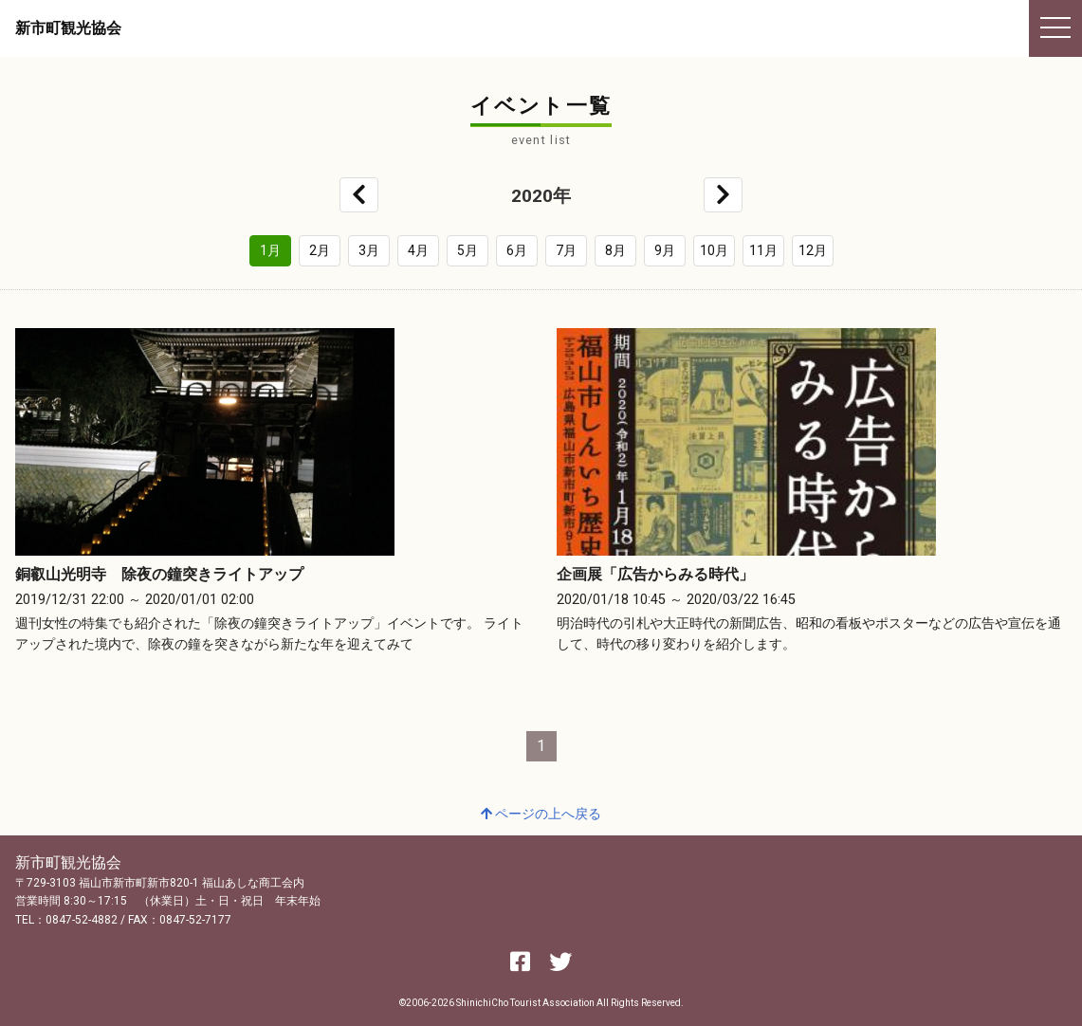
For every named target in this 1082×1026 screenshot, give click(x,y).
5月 (467, 250)
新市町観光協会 (68, 28)
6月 (516, 250)
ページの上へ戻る (541, 813)
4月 (418, 250)
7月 (566, 250)
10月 (714, 250)
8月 (615, 250)
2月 (319, 250)
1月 (270, 250)
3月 (368, 250)
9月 (664, 250)
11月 (763, 250)
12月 (812, 250)
